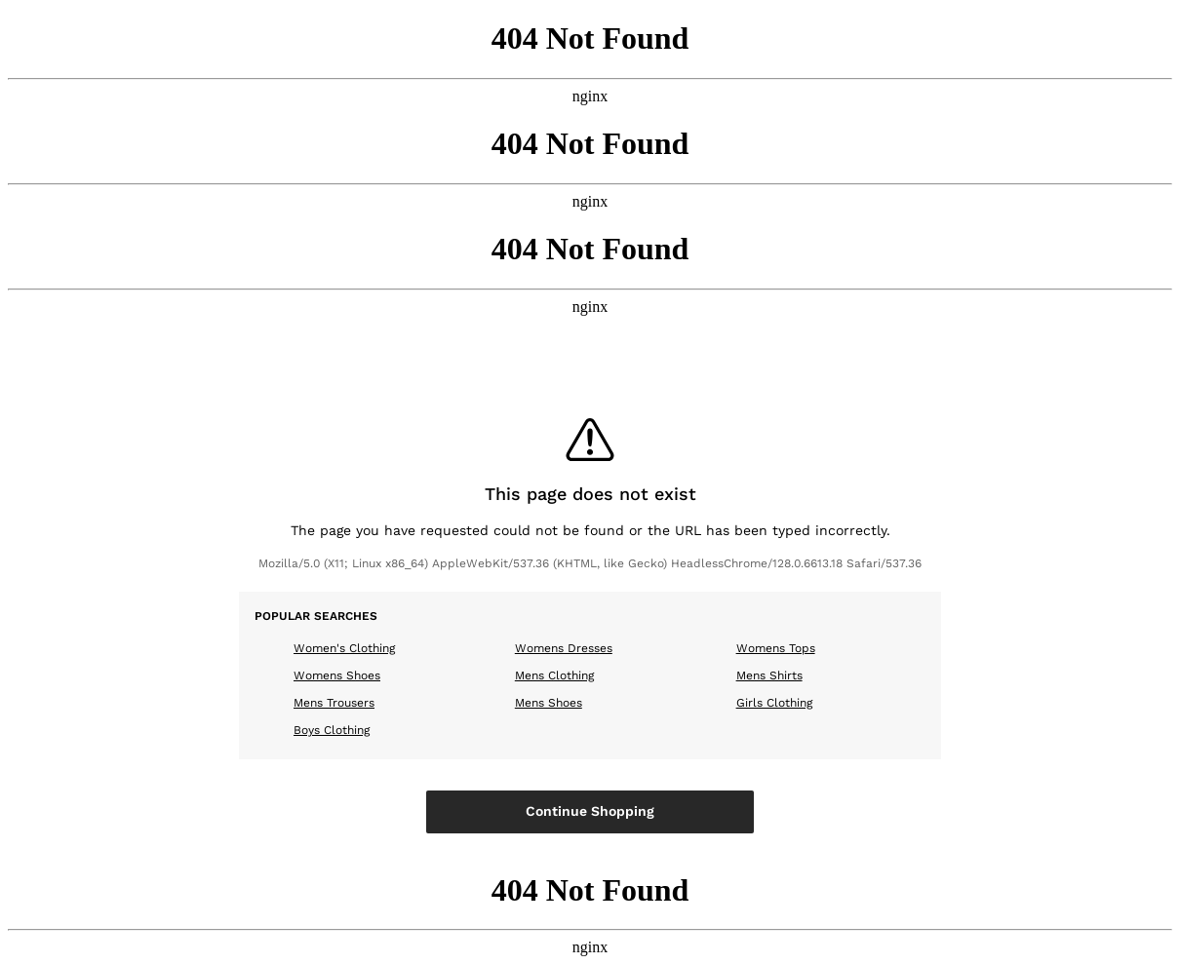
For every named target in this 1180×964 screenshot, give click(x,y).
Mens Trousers (334, 703)
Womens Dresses (563, 648)
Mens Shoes (548, 703)
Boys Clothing (332, 730)
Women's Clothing (344, 648)
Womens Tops (775, 648)
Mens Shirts (769, 675)
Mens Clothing (554, 675)
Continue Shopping (590, 811)
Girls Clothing (774, 703)
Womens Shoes (337, 675)
